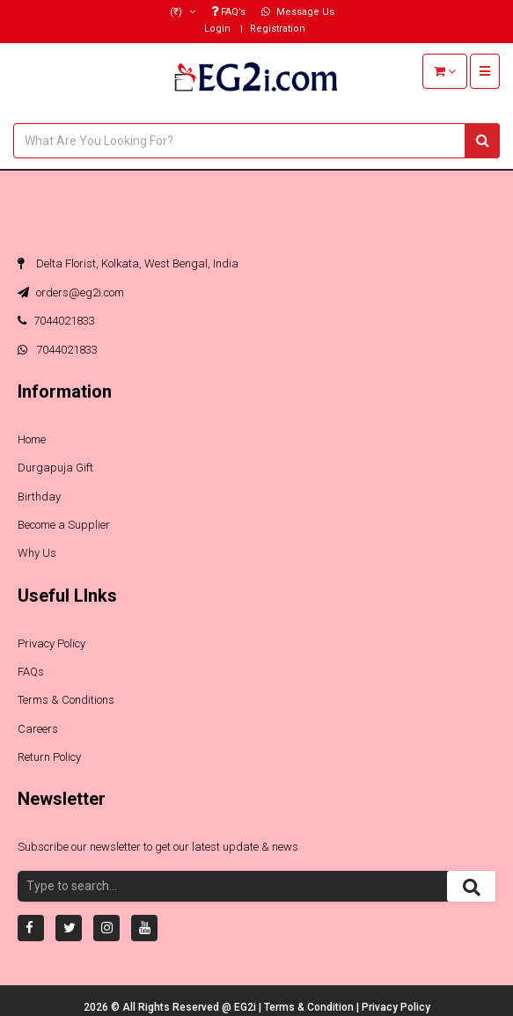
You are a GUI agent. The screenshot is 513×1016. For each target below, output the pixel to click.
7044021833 (56, 320)
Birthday (39, 496)
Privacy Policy (51, 643)
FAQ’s (228, 12)
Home (32, 439)
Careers (38, 728)
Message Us (297, 12)
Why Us (37, 552)
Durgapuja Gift (55, 467)
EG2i (246, 1007)
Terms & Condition (310, 1007)
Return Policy (49, 757)
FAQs (31, 671)
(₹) (182, 12)
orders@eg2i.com (71, 292)
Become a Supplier (64, 524)
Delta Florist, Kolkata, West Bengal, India (128, 263)
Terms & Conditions (66, 699)
